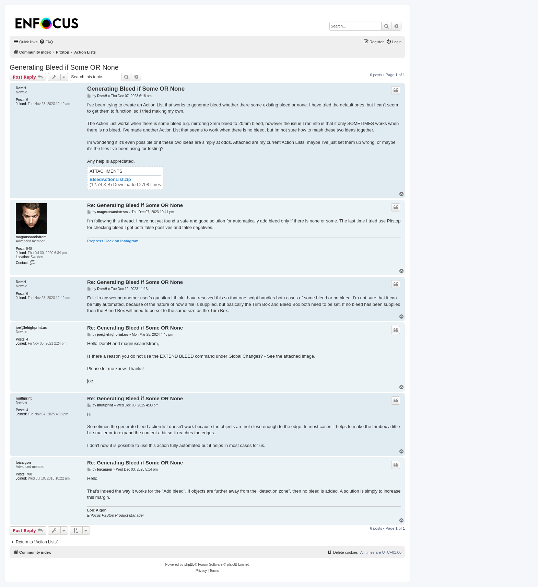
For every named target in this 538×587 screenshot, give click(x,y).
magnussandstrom (31, 237)
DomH (21, 88)
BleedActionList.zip (110, 179)
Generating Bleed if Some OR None (64, 67)
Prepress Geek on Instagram (112, 241)
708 (29, 474)
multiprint (24, 398)
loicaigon (23, 462)
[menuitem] (46, 42)
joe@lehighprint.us (31, 328)
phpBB (189, 564)
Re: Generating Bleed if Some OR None (135, 205)
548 (29, 249)
